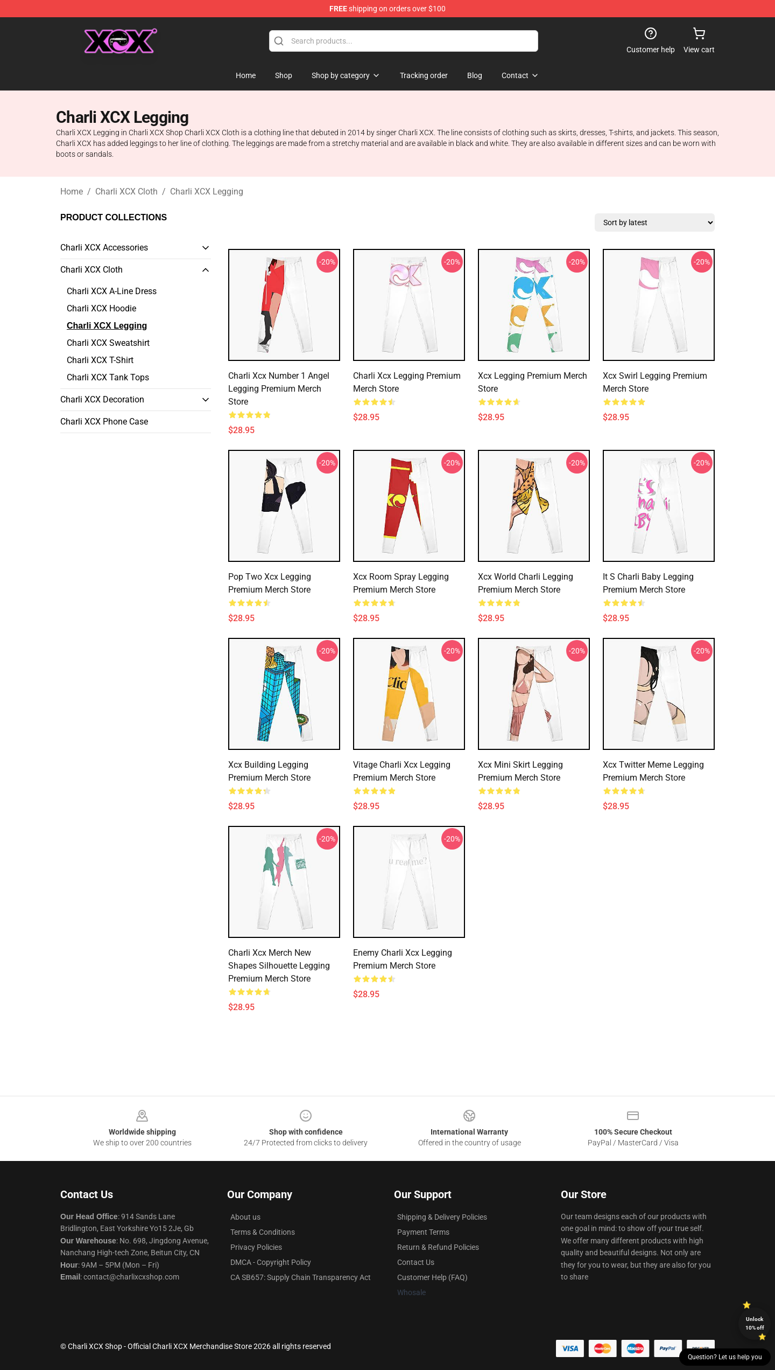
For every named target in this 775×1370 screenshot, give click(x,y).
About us (245, 1217)
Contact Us (415, 1262)
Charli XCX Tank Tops (108, 377)
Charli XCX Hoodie (101, 308)
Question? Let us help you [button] (725, 1357)
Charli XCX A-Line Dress (112, 291)
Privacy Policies (256, 1247)
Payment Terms (423, 1232)
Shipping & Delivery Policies (442, 1217)
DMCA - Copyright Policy (270, 1262)
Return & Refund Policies (438, 1247)
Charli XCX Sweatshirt (108, 343)
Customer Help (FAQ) (432, 1277)
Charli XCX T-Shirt (100, 360)
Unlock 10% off (754, 1323)
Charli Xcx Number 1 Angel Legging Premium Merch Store (278, 389)
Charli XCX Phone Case (104, 421)
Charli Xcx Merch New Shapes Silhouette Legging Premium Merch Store (279, 966)
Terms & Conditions (262, 1232)
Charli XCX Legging (206, 191)
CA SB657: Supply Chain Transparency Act (300, 1277)
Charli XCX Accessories (104, 247)
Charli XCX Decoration (102, 399)
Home (71, 191)
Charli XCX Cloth (126, 191)
